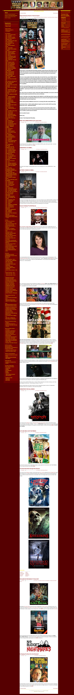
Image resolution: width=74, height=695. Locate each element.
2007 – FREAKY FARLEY (9, 52)
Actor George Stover (9, 262)
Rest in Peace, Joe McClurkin (10, 240)
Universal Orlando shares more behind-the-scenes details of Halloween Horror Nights (22, 574)
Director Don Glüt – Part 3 (10, 275)
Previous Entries (23, 13)
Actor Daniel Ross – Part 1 (10, 259)
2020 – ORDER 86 (8, 210)
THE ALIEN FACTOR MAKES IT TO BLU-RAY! (29, 579)
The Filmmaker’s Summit (10, 248)
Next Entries (55, 13)
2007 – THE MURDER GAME (10, 56)
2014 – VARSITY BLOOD (9, 184)
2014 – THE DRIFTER (9, 183)
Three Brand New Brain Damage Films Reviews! (30, 468)
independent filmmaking (24, 258)
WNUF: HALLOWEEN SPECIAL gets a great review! (30, 120)
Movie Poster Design (9, 311)
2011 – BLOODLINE (9, 128)
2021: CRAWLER (8, 211)
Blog (61, 11)
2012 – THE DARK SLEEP (10, 151)
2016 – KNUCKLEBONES (10, 196)
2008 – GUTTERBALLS (9, 65)
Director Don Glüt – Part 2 (10, 273)
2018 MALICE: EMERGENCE (10, 209)
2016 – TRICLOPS (8, 202)
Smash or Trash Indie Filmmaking (11, 15)
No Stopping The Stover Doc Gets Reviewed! (29, 654)
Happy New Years (37, 226)
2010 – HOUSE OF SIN (9, 107)
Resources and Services (64, 40)
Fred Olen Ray (26, 606)
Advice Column (8, 28)
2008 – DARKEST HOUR (9, 62)
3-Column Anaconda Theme (35, 690)
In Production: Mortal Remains (11, 336)
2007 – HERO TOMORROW (10, 53)
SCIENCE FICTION (8, 377)
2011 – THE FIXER (8, 138)
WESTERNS (7, 380)
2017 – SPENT (8, 203)
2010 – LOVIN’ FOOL (9, 113)
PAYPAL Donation (8, 345)
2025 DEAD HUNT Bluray (10, 215)
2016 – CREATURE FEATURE (10, 190)
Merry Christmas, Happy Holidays (26, 226)
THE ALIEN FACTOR (43, 304)
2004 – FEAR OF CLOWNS (10, 37)
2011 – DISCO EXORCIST (10, 131)
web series (51, 258)
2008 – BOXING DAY (9, 58)
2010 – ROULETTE (8, 120)
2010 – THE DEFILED (9, 122)
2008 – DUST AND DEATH (10, 63)
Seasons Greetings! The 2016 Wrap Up (28, 205)
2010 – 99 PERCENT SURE (10, 89)
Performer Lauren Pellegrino (10, 289)
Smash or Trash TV (64, 44)
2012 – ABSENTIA (8, 139)
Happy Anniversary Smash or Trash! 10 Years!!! (29, 15)
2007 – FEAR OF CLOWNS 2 (10, 51)
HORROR (7, 372)
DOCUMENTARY (8, 370)
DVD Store (7, 253)
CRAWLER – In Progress (9, 228)
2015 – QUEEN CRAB (9, 187)
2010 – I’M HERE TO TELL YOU (11, 110)
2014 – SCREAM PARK (9, 181)
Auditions (7, 322)
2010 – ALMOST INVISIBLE (10, 96)
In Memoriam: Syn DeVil (9, 254)
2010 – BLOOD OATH (9, 100)
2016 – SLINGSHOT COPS (10, 199)
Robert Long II (8, 26)
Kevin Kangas (43, 422)
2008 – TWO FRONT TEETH (10, 76)
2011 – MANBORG (8, 134)
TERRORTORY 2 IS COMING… (26, 147)
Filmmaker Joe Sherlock (9, 283)
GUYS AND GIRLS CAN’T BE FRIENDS (28, 431)
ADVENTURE (7, 368)
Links (6, 303)
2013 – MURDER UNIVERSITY (10, 163)
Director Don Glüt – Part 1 (10, 272)
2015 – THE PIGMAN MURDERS (11, 189)
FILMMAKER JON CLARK (10, 285)
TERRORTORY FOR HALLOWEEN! (27, 389)
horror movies (41, 472)
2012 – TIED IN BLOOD (9, 154)
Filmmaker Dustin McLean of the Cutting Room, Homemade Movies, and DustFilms (10, 281)
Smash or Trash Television (10, 353)
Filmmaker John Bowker (9, 284)
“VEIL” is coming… (9, 222)
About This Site (36, 17)
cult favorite (43, 283)
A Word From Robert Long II (10, 351)
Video (62, 48)
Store (62, 45)
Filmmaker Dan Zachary (9, 277)
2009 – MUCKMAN (8, 83)
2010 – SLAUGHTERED (9, 121)
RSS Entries (36, 691)
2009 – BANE (7, 77)
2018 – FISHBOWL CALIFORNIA (11, 204)
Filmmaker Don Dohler (9, 278)
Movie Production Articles (10, 328)
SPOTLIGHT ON (8, 360)
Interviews (56, 17)
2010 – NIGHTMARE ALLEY (10, 114)
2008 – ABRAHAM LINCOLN (10, 57)
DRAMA (6, 371)
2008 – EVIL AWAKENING (10, 64)
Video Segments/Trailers (9, 366)
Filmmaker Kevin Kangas (10, 286)
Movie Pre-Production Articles (10, 321)
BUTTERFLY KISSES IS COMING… (27, 170)
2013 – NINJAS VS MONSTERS (11, 164)
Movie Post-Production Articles (11, 305)
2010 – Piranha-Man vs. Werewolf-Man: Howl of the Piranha (10, 118)
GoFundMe (21, 343)
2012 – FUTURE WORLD (9, 148)
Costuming (7, 329)
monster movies (44, 606)
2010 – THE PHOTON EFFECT (10, 123)
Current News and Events (10, 221)
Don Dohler (37, 304)
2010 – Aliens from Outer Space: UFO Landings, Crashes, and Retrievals (11, 91)
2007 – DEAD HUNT (9, 47)
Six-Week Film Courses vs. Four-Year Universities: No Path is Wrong (11, 325)
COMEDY (7, 369)
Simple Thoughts (45, 690)
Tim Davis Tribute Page (9, 365)
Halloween (28, 422)
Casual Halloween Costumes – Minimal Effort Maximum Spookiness (27, 574)
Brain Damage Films (52, 472)
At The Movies (7, 33)
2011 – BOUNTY (8, 129)
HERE (52, 343)
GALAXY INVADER (51, 361)
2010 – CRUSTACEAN (9, 101)
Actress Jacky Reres (9, 266)
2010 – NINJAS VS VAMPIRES (10, 115)
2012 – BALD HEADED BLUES (10, 140)
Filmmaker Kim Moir (9, 288)
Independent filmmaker (36, 422)
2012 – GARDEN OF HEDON (10, 150)
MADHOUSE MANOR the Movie (11, 304)
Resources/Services (8, 346)
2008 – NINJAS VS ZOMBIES (10, 68)
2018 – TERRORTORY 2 (9, 205)
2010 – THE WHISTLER (9, 125)
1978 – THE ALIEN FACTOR (10, 34)
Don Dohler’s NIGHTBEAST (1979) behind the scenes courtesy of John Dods (10, 332)
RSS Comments (41, 691)
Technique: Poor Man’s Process (11, 342)
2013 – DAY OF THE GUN (10, 160)
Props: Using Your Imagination (11, 339)
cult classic (55, 608)
